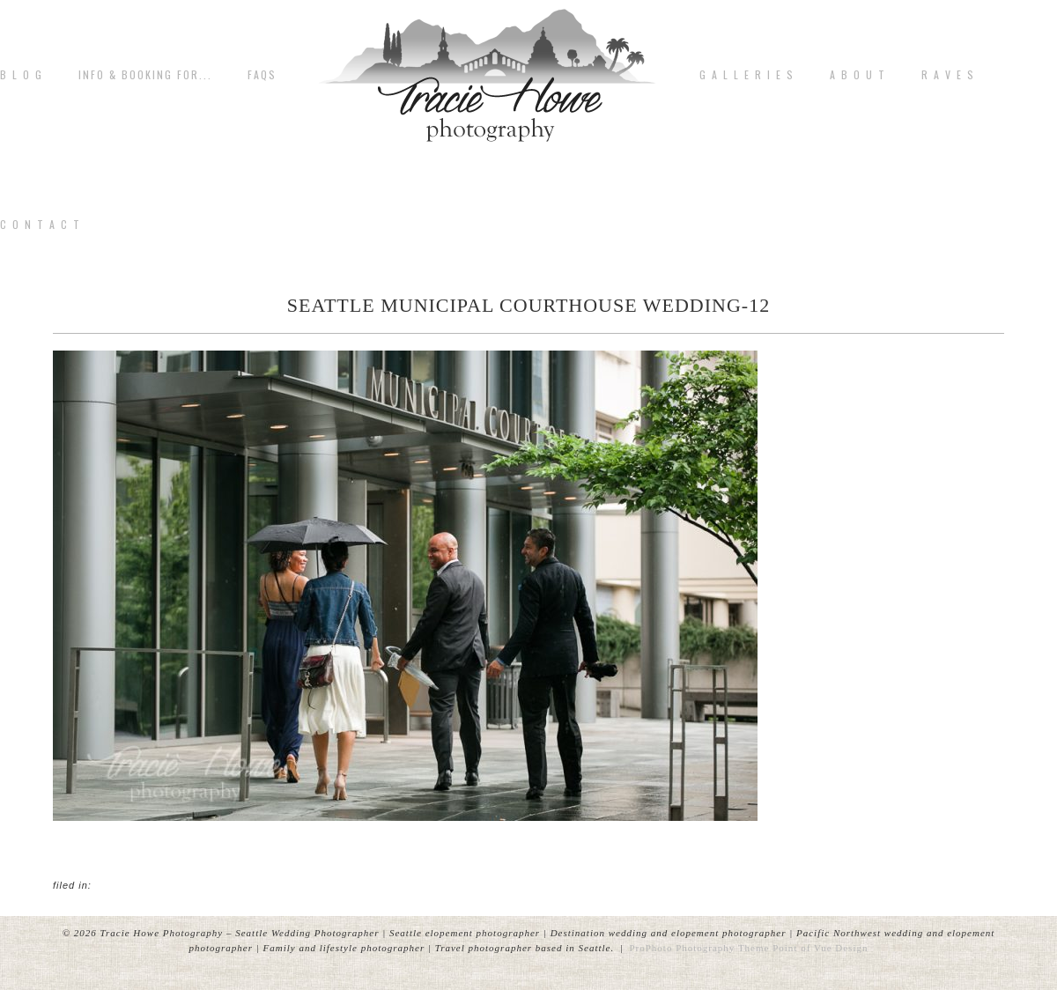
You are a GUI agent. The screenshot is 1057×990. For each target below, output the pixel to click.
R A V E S (948, 75)
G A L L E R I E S (747, 75)
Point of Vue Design (820, 947)
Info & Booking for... (145, 75)
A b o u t (858, 75)
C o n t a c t (40, 224)
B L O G (21, 75)
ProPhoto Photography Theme (699, 947)
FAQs (262, 75)
